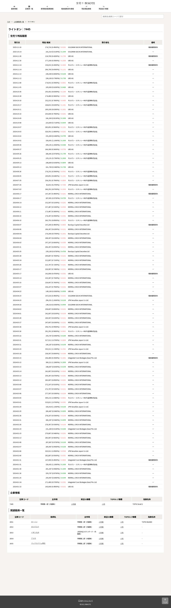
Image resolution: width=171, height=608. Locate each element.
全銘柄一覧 (29, 8)
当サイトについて (85, 601)
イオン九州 (35, 532)
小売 (103, 504)
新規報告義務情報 (47, 8)
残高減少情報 (103, 8)
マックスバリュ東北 (38, 543)
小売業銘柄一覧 (19, 22)
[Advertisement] (85, 577)
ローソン (34, 522)
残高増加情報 (86, 8)
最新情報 (14, 8)
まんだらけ (35, 527)
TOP (8, 22)
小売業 (73, 504)
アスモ (33, 538)
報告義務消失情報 (67, 8)
